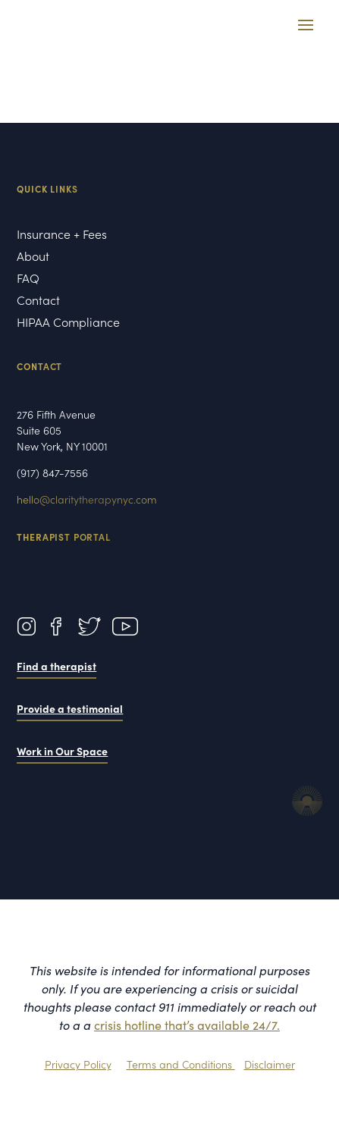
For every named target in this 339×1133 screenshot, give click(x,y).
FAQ (28, 279)
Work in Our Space (62, 750)
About (34, 257)
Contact (38, 301)
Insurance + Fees (62, 235)
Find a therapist (56, 665)
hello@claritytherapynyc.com (87, 499)
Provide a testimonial (70, 708)
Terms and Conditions (181, 1064)
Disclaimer (269, 1064)
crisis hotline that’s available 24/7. (187, 1024)
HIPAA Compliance (70, 323)
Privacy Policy (78, 1064)
